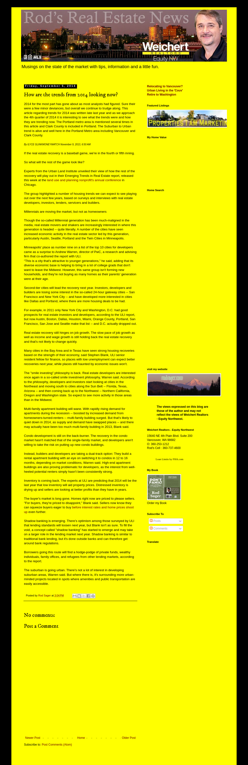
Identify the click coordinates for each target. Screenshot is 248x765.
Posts (155, 521)
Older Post (129, 738)
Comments (158, 528)
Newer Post (32, 738)
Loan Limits (162, 459)
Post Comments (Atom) (57, 744)
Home (81, 738)
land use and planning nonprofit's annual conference (84, 180)
